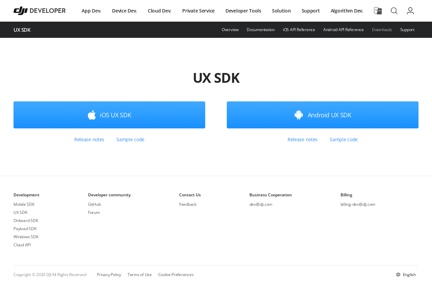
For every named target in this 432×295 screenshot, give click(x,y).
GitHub (94, 204)
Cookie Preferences (176, 274)
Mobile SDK (24, 204)
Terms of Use (140, 274)
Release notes (89, 139)
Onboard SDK (26, 220)
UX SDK (20, 212)
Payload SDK (25, 228)
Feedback (187, 204)
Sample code (130, 139)
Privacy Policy (109, 274)
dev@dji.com (260, 204)
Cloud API (22, 245)
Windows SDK (26, 237)
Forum (94, 212)
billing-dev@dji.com (358, 204)
